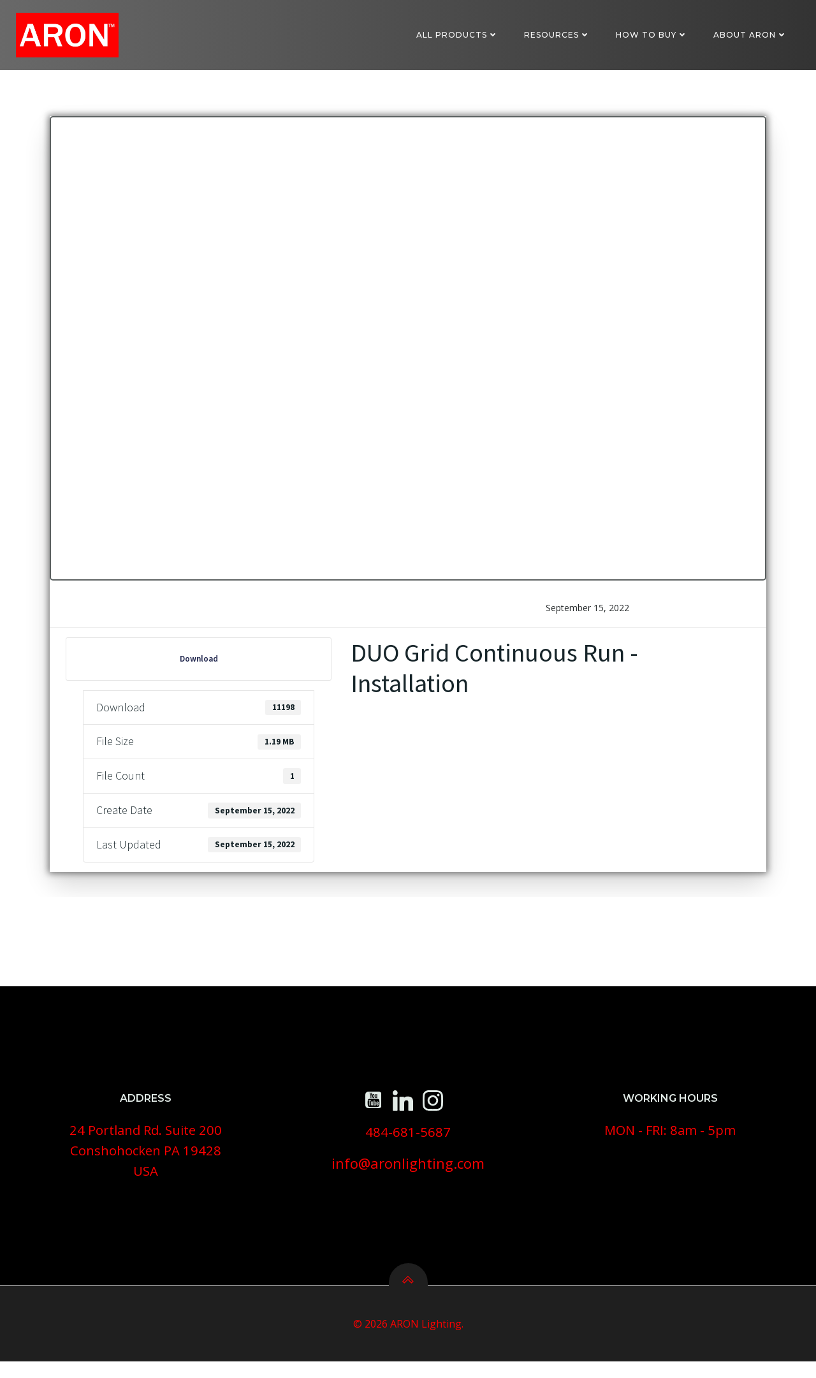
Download (199, 666)
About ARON (751, 35)
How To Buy (652, 35)
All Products (458, 35)
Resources (558, 35)
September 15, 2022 (587, 615)
